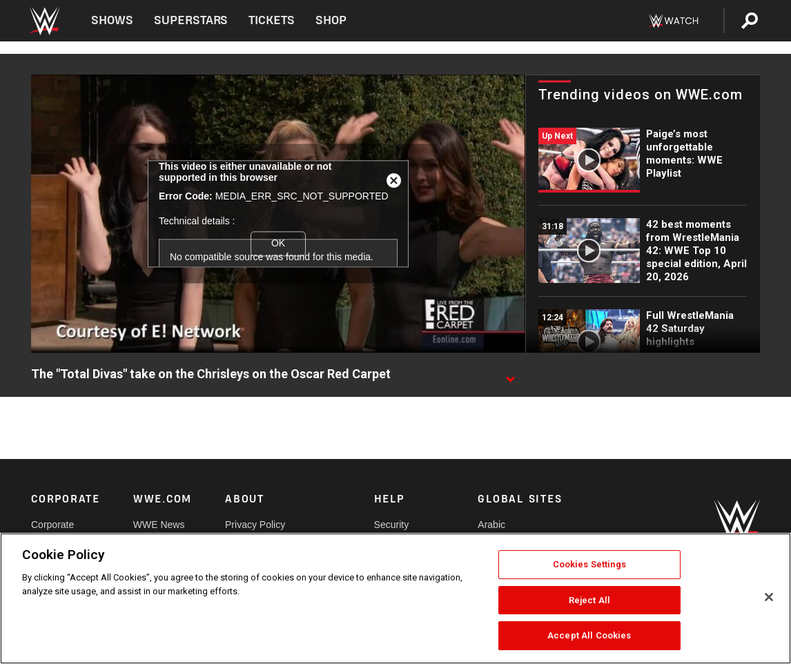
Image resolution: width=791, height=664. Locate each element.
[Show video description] (510, 375)
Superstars (191, 20)
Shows (112, 20)
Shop (330, 20)
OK (278, 242)
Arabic (491, 524)
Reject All (589, 600)
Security (391, 524)
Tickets (271, 20)
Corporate (52, 524)
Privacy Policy (255, 524)
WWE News (159, 524)
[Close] (769, 597)
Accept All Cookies (589, 635)
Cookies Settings (589, 564)
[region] (395, 598)
